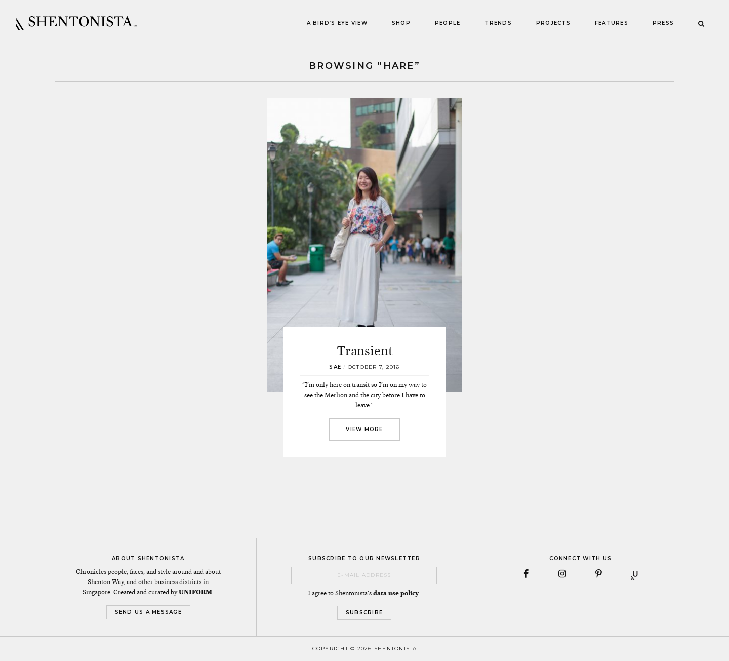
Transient (365, 351)
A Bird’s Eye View (337, 23)
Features (611, 23)
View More (364, 429)
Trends (498, 23)
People (448, 23)
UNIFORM (195, 592)
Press (663, 23)
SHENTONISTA (76, 23)
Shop (401, 23)
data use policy (396, 593)
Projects (553, 23)
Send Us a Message (148, 612)
